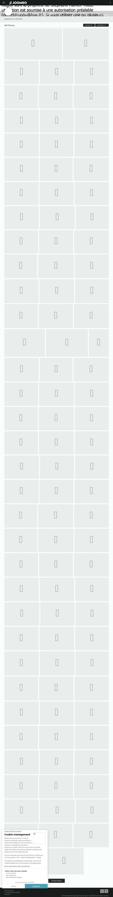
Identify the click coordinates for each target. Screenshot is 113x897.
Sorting (102, 25)
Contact (7, 894)
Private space (103, 14)
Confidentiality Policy (12, 892)
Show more (57, 881)
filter (89, 25)
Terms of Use (8, 890)
